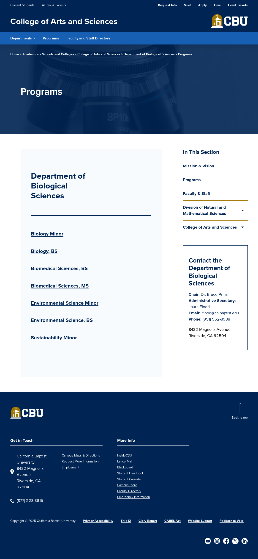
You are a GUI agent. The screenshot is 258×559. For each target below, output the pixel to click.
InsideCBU (124, 455)
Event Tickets (238, 5)
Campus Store (127, 485)
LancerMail (124, 461)
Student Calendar (129, 479)
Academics (30, 54)
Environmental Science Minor (64, 303)
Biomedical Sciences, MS (60, 286)
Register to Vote (232, 520)
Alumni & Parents (54, 5)
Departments (21, 38)
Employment (70, 467)
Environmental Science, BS (62, 320)
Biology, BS (44, 251)
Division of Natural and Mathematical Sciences (204, 210)
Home (14, 54)
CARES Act (172, 520)
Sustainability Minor (54, 337)
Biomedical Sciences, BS (59, 268)
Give (217, 5)
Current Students (22, 5)
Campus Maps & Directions (81, 455)
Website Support (200, 520)
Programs (51, 38)
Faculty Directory (129, 491)
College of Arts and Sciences (63, 21)
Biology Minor (47, 234)
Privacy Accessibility (98, 520)
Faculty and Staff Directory (88, 38)
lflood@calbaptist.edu (220, 313)
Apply (202, 5)
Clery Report (148, 520)
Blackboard (125, 467)
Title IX (126, 520)
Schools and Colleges (58, 54)
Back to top (240, 417)
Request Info (167, 5)
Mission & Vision (198, 166)
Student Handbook (130, 473)
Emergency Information (133, 497)
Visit (187, 5)
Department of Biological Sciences (149, 54)
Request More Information (80, 461)
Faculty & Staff (196, 193)
